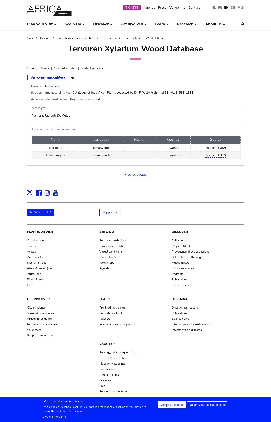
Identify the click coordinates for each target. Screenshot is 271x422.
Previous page (135, 174)
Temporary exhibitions (113, 246)
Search (32, 68)
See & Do (106, 232)
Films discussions (183, 268)
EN (226, 7)
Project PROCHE (182, 246)
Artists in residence (39, 319)
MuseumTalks (180, 263)
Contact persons (92, 68)
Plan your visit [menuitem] (41, 25)
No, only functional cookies (207, 405)
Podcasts (177, 274)
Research (45, 38)
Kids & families (36, 263)
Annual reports (109, 375)
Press (162, 7)
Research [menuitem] (187, 25)
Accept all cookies (171, 405)
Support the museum (41, 335)
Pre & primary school (112, 308)
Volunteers (34, 330)
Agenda (149, 7)
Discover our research (185, 308)
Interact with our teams (187, 330)
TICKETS (132, 7)
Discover (180, 232)
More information (65, 68)
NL (214, 7)
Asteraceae (52, 86)
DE (233, 7)
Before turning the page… (188, 257)
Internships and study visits (117, 324)
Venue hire (177, 7)
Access (31, 252)
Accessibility (35, 257)
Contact (194, 7)
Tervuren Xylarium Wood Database (144, 38)
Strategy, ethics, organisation (117, 352)
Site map (105, 380)
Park (30, 285)
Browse (45, 68)
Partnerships (107, 369)
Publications (179, 279)
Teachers (105, 319)
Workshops (106, 263)
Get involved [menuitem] (134, 25)
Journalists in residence (42, 324)
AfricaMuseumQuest (40, 268)
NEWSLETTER (40, 212)
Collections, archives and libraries (77, 38)
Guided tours (107, 257)
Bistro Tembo (35, 279)
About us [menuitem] (215, 25)
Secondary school (110, 313)
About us (107, 344)
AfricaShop (34, 274)
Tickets (31, 246)
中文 (240, 7)
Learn (104, 299)
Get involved (38, 299)
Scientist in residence (40, 313)
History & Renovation (113, 358)
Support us (110, 212)
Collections (110, 38)
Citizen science (36, 308)
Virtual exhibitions (111, 252)
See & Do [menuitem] (75, 25)
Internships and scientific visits (191, 324)
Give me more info (54, 417)
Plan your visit (40, 232)
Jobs (102, 386)
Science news (180, 285)
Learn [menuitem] (162, 25)
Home (30, 38)
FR (220, 7)
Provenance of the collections (190, 252)
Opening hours (36, 240)
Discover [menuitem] (102, 25)
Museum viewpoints (112, 364)
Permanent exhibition (113, 240)
